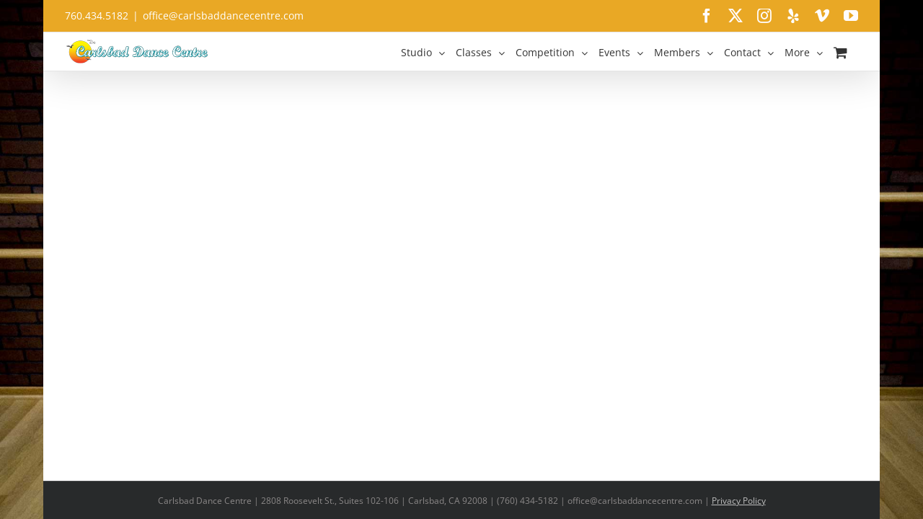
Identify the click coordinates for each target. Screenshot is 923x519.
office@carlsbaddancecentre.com (223, 15)
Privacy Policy (739, 500)
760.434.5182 (96, 15)
